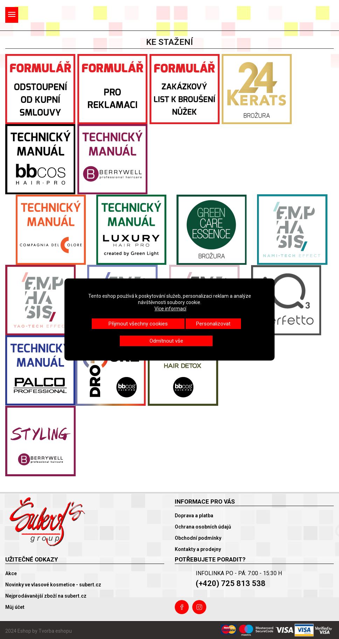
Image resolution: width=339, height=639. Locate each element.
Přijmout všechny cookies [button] (138, 324)
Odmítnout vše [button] (166, 341)
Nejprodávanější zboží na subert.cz (46, 596)
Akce (11, 573)
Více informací (170, 308)
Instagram (199, 607)
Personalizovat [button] (213, 324)
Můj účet (15, 607)
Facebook (182, 607)
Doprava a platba (194, 515)
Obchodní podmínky (198, 538)
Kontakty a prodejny (198, 549)
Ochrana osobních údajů (203, 527)
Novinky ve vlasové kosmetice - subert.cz (53, 584)
